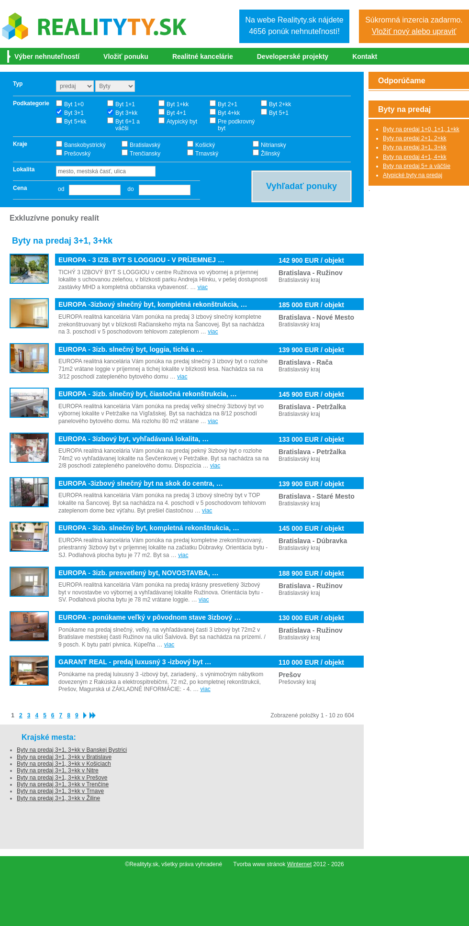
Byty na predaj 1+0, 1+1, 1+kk (421, 129)
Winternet (299, 864)
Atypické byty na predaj (412, 175)
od (61, 189)
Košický (205, 145)
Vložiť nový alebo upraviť (414, 31)
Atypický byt (182, 121)
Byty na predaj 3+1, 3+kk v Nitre (58, 770)
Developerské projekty (292, 56)
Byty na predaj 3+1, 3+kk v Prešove (62, 777)
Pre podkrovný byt (236, 125)
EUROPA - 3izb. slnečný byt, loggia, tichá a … (130, 349)
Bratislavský (145, 145)
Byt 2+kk (280, 104)
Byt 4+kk (229, 113)
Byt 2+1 (227, 104)
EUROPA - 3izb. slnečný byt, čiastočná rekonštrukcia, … (147, 394)
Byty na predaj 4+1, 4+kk (415, 157)
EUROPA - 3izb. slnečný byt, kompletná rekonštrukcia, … (148, 528)
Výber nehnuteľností (46, 56)
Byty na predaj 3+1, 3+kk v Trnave (60, 791)
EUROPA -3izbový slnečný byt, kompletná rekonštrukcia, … (152, 304)
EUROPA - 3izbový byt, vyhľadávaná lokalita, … (133, 439)
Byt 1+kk (178, 104)
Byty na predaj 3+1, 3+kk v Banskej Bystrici (72, 750)
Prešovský (77, 153)
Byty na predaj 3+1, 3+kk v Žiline (58, 798)
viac (203, 287)
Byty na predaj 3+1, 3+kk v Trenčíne (63, 784)
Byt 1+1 (125, 104)
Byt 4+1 (176, 113)
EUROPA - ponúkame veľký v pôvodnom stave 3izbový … (149, 617)
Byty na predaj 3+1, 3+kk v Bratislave (64, 757)
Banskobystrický (85, 145)
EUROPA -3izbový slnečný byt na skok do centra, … (140, 483)
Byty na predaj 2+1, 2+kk (415, 138)
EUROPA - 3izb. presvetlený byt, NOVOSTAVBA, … (138, 573)
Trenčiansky (145, 153)
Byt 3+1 (74, 113)
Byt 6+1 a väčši (127, 125)
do (128, 189)
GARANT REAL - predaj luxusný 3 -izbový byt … (134, 662)
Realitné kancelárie (202, 56)
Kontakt (364, 56)
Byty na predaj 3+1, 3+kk (415, 147)
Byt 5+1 (279, 113)
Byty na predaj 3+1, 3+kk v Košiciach (64, 763)
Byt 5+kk (75, 121)
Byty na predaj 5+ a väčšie (416, 166)
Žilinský (270, 153)
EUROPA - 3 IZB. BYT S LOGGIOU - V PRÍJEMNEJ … (141, 260)
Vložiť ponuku (125, 56)
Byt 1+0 (74, 104)
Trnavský (206, 153)
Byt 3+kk (126, 113)
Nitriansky (273, 145)
